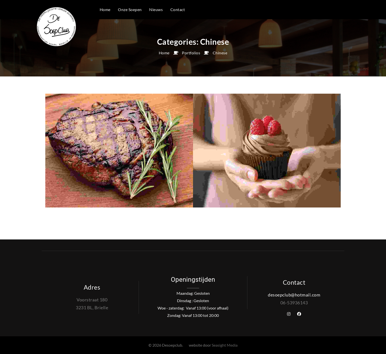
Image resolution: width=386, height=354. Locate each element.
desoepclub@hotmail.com (294, 294)
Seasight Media (225, 345)
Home (164, 52)
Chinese (220, 52)
